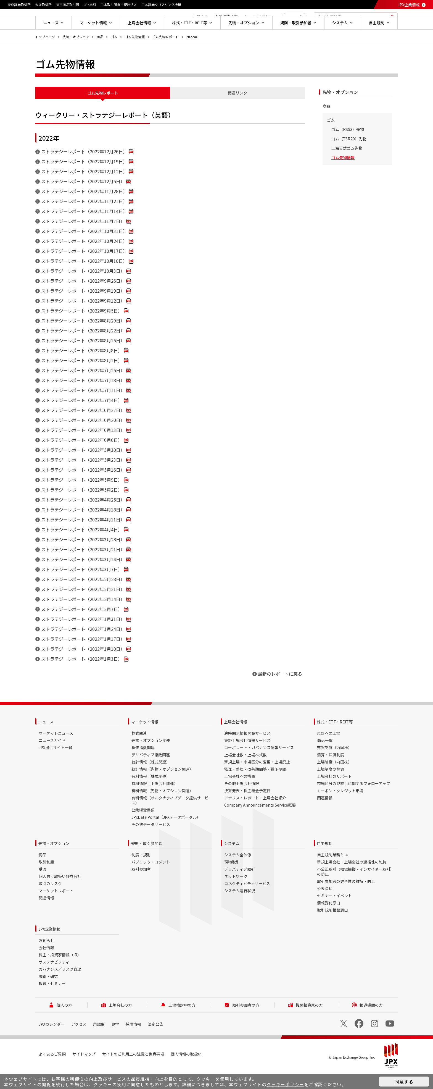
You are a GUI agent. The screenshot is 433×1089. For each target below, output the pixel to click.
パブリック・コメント (150, 879)
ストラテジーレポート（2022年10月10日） (84, 278)
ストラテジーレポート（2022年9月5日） (81, 328)
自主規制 (324, 861)
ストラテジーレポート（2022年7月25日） (83, 388)
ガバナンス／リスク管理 (60, 987)
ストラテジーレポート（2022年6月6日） (81, 457)
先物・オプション (76, 54)
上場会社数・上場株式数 (245, 772)
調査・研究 (48, 994)
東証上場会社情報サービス (247, 758)
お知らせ (46, 958)
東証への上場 (328, 751)
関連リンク (237, 110)
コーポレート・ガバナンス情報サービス (259, 765)
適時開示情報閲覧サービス (247, 751)
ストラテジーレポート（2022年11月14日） (84, 228)
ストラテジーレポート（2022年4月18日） (83, 527)
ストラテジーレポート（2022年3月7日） (81, 587)
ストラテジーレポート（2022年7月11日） (83, 408)
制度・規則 (141, 872)
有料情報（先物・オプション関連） (162, 808)
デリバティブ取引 (239, 886)
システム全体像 (237, 872)
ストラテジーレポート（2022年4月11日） (83, 537)
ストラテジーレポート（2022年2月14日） (83, 616)
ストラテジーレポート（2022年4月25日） (83, 517)
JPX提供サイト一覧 (55, 765)
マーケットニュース (56, 751)
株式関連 (139, 751)
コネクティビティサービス (247, 901)
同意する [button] (404, 1081)
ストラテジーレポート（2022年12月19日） (84, 179)
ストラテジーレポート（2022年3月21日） (83, 567)
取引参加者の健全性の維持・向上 (346, 899)
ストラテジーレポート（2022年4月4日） (81, 547)
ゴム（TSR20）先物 (348, 156)
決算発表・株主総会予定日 (247, 808)
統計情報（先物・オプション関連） (162, 786)
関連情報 (324, 815)
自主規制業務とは (332, 872)
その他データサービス (150, 842)
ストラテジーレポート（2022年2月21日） (83, 606)
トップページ (45, 54)
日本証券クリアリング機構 (161, 4)
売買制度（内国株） (334, 765)
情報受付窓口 (328, 920)
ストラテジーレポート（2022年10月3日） (83, 288)
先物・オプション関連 (150, 758)
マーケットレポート (56, 908)
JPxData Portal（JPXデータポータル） (165, 835)
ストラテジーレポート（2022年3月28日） (83, 557)
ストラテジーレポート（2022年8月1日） (81, 378)
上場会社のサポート (334, 794)
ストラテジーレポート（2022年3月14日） (83, 577)
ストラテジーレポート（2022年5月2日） (81, 507)
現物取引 (232, 879)
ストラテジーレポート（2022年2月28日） (83, 597)
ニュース (46, 739)
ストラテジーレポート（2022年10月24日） (84, 258)
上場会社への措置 (239, 794)
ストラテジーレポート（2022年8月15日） (83, 358)
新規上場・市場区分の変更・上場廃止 (257, 779)
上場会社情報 (235, 739)
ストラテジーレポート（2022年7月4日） (81, 417)
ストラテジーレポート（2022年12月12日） (84, 189)
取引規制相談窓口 (332, 927)
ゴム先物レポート (165, 54)
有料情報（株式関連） (150, 794)
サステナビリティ (54, 979)
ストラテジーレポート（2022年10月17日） (84, 268)
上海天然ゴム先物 (346, 166)
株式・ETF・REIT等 (335, 739)
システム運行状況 (239, 908)
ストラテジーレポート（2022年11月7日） (83, 238)
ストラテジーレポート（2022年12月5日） (83, 199)
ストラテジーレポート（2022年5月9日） (81, 497)
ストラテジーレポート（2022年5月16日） (83, 487)
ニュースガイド (52, 758)
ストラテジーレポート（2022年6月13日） (83, 447)
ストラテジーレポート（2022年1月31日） (83, 636)
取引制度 (46, 879)
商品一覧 (324, 758)
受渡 (42, 886)
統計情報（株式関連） (150, 779)
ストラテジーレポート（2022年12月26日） (84, 169)
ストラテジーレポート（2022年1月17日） (83, 656)
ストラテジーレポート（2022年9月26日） (83, 298)
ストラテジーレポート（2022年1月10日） (83, 666)
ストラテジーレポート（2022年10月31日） (84, 248)
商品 (100, 54)
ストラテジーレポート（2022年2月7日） (81, 626)
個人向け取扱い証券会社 (60, 894)
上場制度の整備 (330, 786)
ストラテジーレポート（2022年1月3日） (81, 676)
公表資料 (324, 906)
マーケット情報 (144, 739)
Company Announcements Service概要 (260, 822)
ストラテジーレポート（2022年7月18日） (83, 398)
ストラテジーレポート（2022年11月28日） (84, 209)
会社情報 (46, 965)
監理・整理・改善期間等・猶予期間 (255, 786)
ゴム (114, 54)
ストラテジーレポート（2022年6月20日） (83, 437)
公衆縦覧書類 (143, 827)
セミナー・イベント (334, 913)
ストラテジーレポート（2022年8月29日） (83, 338)
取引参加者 (141, 886)
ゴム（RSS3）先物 (347, 147)
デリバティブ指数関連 (150, 772)
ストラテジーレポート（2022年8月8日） (81, 368)
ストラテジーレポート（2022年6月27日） (83, 427)
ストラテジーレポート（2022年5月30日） (83, 467)
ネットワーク (235, 894)
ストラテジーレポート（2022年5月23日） (83, 477)
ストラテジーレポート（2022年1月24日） (83, 646)
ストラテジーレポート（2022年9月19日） (83, 308)
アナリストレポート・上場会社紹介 (255, 815)
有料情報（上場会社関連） (154, 801)
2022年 (191, 54)
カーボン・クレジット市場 (340, 808)
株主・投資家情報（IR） (60, 972)
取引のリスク (50, 901)
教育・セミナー (52, 1001)
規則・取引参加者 (146, 861)
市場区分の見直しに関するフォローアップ (353, 801)
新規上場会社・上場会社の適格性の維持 (352, 879)
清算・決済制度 (330, 772)
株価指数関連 (143, 765)
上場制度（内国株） (334, 779)
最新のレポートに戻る (280, 691)
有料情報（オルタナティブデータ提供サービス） (169, 818)
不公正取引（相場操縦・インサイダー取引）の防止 (355, 889)
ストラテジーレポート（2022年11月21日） (84, 219)
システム (231, 861)
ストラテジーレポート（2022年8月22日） (83, 348)
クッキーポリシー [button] (285, 1084)
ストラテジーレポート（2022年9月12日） (83, 318)
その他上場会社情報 (241, 801)
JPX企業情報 (409, 4)
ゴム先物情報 (135, 54)
